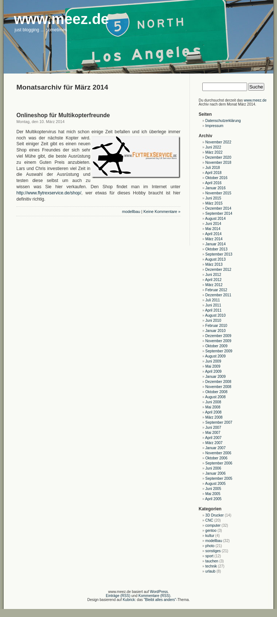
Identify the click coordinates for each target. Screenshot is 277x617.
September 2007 (218, 422)
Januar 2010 (215, 331)
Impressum (214, 126)
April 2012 (213, 280)
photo (209, 546)
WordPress (159, 592)
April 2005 (213, 499)
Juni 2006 (213, 468)
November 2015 (218, 193)
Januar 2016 (215, 188)
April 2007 (213, 438)
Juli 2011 (212, 300)
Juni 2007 (213, 428)
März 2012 (213, 285)
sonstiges (213, 551)
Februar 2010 (216, 326)
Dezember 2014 (218, 208)
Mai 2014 (212, 229)
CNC (209, 520)
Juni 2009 (213, 361)
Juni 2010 (213, 321)
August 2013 (215, 259)
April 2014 (213, 234)
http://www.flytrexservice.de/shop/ (48, 192)
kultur (209, 536)
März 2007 (213, 443)
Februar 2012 (216, 290)
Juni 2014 (213, 224)
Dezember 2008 (218, 382)
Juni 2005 (213, 489)
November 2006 (218, 453)
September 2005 (218, 478)
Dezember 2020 (218, 157)
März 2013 (213, 264)
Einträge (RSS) (118, 596)
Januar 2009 (215, 377)
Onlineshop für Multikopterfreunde (63, 115)
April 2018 (213, 173)
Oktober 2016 (216, 178)
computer (213, 525)
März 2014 (213, 239)
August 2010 (215, 315)
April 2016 (213, 183)
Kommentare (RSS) (154, 596)
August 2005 (215, 484)
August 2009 (215, 356)
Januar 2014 (215, 244)
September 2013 (218, 254)
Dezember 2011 (218, 295)
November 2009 (218, 341)
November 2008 (218, 387)
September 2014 (218, 213)
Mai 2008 (212, 407)
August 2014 (215, 219)
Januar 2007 (215, 448)
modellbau (131, 211)
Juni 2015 (213, 198)
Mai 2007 (212, 433)
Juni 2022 (213, 147)
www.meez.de (255, 100)
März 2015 (213, 203)
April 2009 (213, 371)
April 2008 (213, 412)
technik (211, 566)
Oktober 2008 (216, 392)
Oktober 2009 (216, 346)
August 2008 (215, 397)
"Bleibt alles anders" (160, 600)
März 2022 (213, 152)
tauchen (211, 561)
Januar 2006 (215, 473)
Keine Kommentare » (162, 211)
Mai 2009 (212, 366)
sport (209, 556)
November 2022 (218, 142)
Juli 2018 (212, 168)
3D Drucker (214, 515)
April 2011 (213, 310)
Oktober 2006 (216, 458)
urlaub (210, 571)
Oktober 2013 (216, 249)
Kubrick (129, 600)
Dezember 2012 (218, 270)
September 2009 (218, 351)
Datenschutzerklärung (223, 121)
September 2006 (218, 463)
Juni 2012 (213, 275)
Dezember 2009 (218, 336)
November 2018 (218, 163)
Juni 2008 (213, 402)
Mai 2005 (212, 494)
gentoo (210, 531)
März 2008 (213, 417)
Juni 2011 (213, 305)
